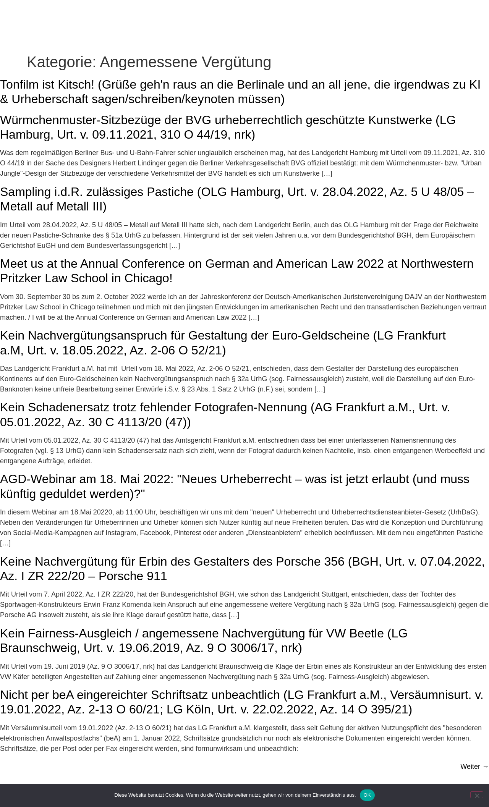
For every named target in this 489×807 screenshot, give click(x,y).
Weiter (474, 766)
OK (367, 795)
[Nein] (476, 794)
